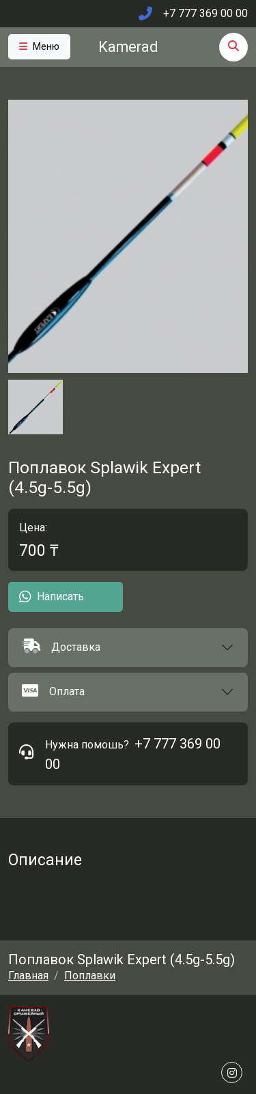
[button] (128, 647)
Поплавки (89, 975)
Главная (28, 975)
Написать (51, 597)
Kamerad (128, 46)
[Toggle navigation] (39, 46)
